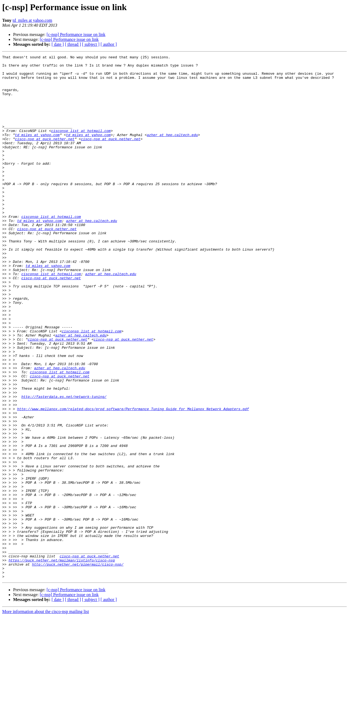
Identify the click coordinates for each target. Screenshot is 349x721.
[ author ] (109, 44)
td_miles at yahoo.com (32, 20)
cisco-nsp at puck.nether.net (44, 156)
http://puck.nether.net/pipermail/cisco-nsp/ (77, 666)
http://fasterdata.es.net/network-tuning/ (63, 465)
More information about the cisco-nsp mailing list (45, 716)
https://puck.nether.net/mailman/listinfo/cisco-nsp (61, 661)
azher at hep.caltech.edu (172, 151)
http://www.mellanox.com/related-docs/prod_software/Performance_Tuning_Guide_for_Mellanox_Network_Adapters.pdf (133, 479)
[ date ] (58, 44)
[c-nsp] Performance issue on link (76, 34)
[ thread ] (73, 44)
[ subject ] (91, 44)
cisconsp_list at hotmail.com (80, 146)
